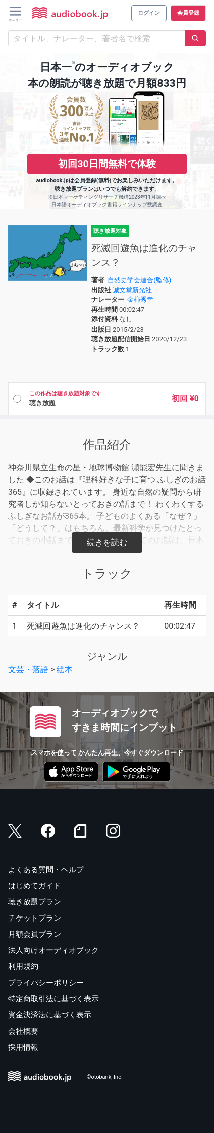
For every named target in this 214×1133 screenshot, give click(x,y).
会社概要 (23, 1031)
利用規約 (23, 966)
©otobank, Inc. (105, 1077)
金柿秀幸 (140, 299)
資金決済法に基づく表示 (49, 1014)
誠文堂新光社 (132, 290)
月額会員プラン (34, 934)
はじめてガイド (34, 885)
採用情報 (23, 1047)
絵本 (65, 669)
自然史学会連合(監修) (139, 280)
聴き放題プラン (34, 901)
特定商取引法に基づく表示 (53, 998)
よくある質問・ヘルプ (46, 869)
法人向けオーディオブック (53, 950)
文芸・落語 (28, 669)
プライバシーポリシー (46, 982)
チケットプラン (34, 918)
